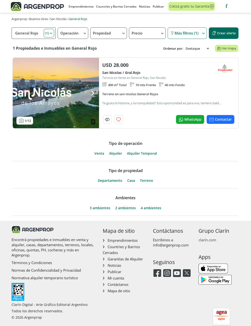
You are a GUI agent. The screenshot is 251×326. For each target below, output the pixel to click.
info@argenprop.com (171, 245)
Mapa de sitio (119, 290)
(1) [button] (47, 33)
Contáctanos (118, 284)
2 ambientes (125, 208)
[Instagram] (167, 273)
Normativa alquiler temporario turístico (45, 277)
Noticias (144, 6)
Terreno (146, 180)
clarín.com (207, 239)
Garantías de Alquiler (125, 258)
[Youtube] (177, 273)
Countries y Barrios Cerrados (116, 6)
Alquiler (115, 153)
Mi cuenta (116, 278)
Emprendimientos (81, 6)
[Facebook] (157, 273)
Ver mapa (226, 48)
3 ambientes (100, 208)
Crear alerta (224, 33)
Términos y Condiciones (32, 262)
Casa (131, 180)
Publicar (158, 6)
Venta (99, 153)
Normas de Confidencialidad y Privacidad (46, 270)
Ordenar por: (173, 49)
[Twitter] (186, 273)
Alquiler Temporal (142, 153)
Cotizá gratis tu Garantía (191, 6)
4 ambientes (151, 208)
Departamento (110, 180)
